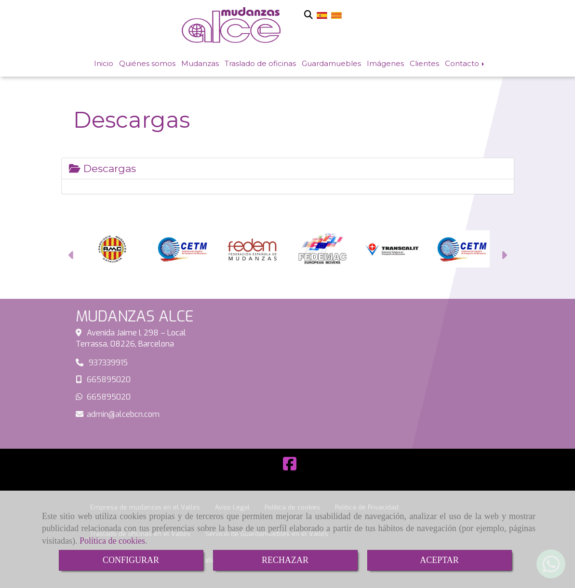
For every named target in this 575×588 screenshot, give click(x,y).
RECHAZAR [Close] (285, 560)
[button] (71, 256)
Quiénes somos (147, 63)
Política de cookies (112, 541)
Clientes (424, 63)
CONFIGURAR (131, 560)
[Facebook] (289, 467)
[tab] (288, 168)
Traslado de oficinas (260, 63)
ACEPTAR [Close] (439, 560)
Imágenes (385, 63)
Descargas (102, 168)
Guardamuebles (331, 63)
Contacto (465, 63)
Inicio (103, 63)
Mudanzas (200, 63)
